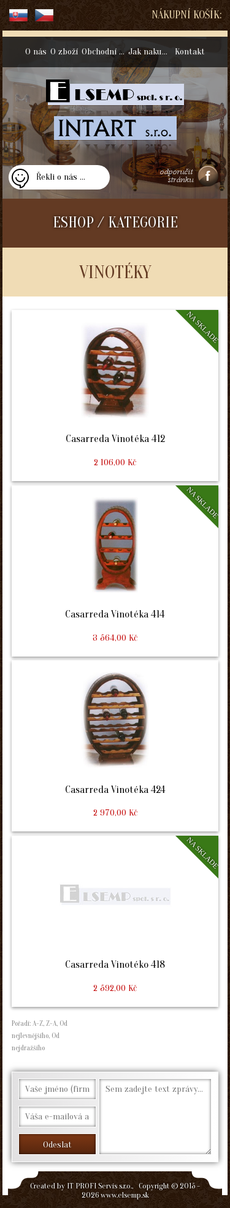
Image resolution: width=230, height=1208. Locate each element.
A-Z (37, 1023)
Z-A (51, 1023)
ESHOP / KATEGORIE (115, 223)
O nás (36, 51)
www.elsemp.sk (125, 1194)
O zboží (64, 51)
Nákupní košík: (186, 15)
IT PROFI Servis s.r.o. (99, 1185)
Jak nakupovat (150, 51)
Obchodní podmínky (104, 51)
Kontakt (190, 51)
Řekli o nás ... (60, 177)
